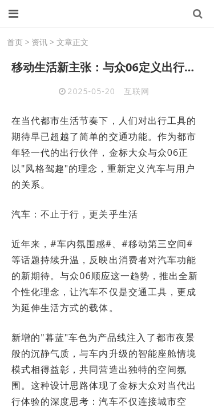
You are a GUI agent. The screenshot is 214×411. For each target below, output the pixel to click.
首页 (15, 42)
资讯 (39, 42)
